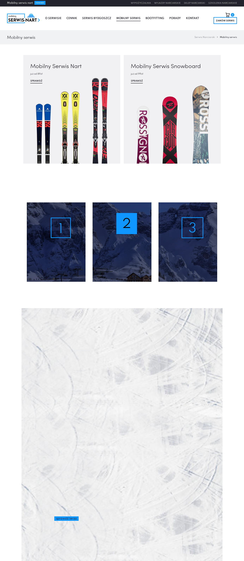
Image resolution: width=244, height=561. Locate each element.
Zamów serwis (225, 21)
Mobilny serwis (128, 18)
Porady (175, 18)
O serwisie (53, 18)
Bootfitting (155, 18)
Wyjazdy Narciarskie (167, 3)
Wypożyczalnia (141, 3)
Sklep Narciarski (194, 3)
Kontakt (192, 18)
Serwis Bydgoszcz (96, 18)
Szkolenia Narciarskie (222, 3)
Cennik (71, 18)
